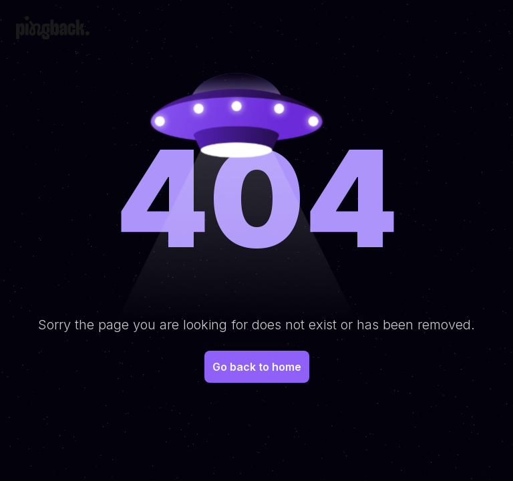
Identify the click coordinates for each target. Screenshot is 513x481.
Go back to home (256, 366)
